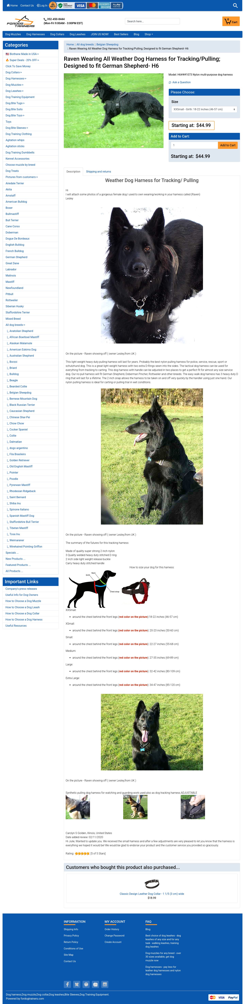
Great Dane (12, 263)
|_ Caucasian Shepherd (20, 411)
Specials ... (12, 552)
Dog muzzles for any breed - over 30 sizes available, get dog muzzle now (163, 957)
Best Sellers (121, 34)
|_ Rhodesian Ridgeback (21, 491)
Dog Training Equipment (20, 97)
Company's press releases (21, 588)
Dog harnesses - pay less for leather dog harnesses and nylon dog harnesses (163, 971)
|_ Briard (11, 368)
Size (175, 102)
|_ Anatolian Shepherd (19, 331)
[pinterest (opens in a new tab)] (86, 984)
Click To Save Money (18, 66)
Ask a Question (180, 82)
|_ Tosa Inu (13, 534)
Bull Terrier (12, 220)
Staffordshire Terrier (18, 312)
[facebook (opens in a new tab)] (67, 984)
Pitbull (9, 294)
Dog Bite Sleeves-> (17, 127)
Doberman (12, 232)
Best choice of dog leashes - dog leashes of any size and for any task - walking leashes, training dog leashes (163, 941)
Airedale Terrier (15, 183)
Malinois (11, 275)
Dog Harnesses (35, 34)
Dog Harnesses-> (16, 78)
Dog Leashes (77, 34)
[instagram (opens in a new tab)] (104, 984)
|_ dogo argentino (17, 448)
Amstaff (10, 195)
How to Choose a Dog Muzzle (23, 601)
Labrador (11, 269)
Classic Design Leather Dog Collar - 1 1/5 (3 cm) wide (152, 893)
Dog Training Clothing (19, 134)
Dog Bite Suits (14, 109)
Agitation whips (15, 140)
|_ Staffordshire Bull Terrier (22, 522)
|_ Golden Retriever (17, 460)
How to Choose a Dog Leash (22, 607)
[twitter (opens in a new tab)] (76, 984)
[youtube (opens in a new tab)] (95, 984)
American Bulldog (16, 201)
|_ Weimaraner (15, 540)
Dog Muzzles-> (14, 84)
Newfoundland (14, 288)
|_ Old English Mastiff (19, 466)
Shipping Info (71, 929)
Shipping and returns (98, 171)
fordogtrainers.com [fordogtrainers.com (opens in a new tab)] (32, 998)
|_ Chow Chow (15, 423)
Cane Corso (13, 226)
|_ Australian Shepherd (20, 355)
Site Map (68, 954)
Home (12, 5)
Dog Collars (57, 34)
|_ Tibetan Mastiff (17, 528)
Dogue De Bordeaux (17, 238)
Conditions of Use (73, 948)
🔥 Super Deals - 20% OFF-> (22, 60)
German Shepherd (16, 257)
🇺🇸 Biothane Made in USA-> (22, 54)
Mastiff (10, 281)
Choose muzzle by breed (20, 164)
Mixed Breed (13, 318)
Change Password (114, 935)
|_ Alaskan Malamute (19, 343)
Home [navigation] (70, 44)
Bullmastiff (12, 214)
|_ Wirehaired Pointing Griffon (24, 546)
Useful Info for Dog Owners (21, 595)
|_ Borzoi (11, 361)
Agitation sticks (15, 146)
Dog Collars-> (14, 72)
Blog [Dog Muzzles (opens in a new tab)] (147, 929)
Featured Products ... (18, 565)
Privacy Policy (71, 935)
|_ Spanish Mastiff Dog (20, 515)
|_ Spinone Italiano (17, 509)
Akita (9, 189)
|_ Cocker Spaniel (17, 429)
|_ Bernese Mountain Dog (21, 398)
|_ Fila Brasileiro (16, 454)
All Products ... (14, 571)
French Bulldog (15, 251)
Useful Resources (16, 625)
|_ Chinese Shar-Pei (18, 417)
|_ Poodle (12, 478)
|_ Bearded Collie (16, 386)
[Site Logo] (21, 21)
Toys (8, 121)
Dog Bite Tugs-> (15, 103)
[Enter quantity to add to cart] (194, 145)
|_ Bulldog (12, 374)
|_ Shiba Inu (13, 503)
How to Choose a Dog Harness (24, 619)
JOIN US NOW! (100, 34)
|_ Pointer (12, 472)
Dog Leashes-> (14, 91)
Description (73, 171)
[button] (235, 6)
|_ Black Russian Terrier (20, 404)
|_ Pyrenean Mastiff (18, 485)
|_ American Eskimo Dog (21, 349)
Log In (42, 5)
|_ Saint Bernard (16, 497)
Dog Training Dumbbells (20, 152)
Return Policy (71, 942)
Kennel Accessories (17, 158)
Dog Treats (12, 171)
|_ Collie (11, 435)
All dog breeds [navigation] (85, 44)
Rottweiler (12, 300)
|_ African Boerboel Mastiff (22, 337)
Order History (112, 929)
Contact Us (27, 5)
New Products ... (16, 558)
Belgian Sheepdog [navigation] (107, 44)
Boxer (9, 207)
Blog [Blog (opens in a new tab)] (136, 34)
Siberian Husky (15, 306)
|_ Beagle (12, 380)
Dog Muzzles (13, 34)
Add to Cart (227, 145)
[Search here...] (152, 21)
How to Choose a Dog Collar (22, 613)
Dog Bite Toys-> (15, 115)
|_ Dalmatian (14, 441)
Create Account (113, 942)
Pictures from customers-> (22, 177)
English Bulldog (15, 244)
